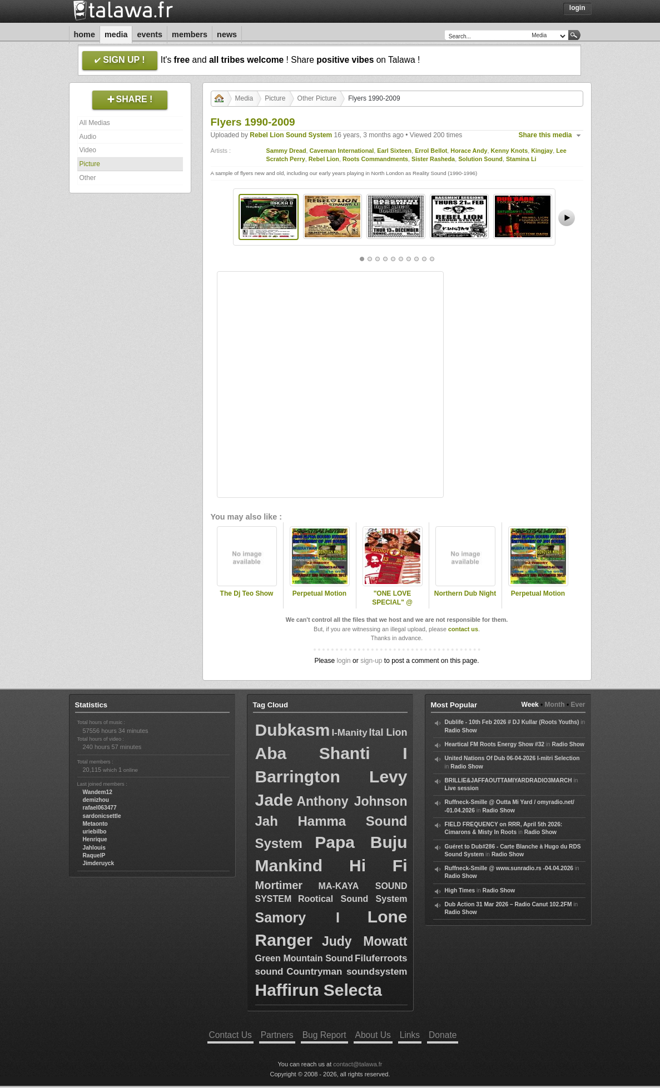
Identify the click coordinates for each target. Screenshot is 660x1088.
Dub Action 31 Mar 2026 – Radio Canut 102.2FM (508, 904)
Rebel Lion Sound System (291, 135)
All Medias (95, 123)
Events (149, 34)
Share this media (545, 135)
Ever (577, 704)
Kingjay (542, 150)
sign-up (371, 661)
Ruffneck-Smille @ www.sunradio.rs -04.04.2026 (509, 868)
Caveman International (342, 150)
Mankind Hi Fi (331, 865)
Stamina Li (521, 159)
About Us (373, 1035)
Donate (442, 1035)
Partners (277, 1035)
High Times (460, 890)
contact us (463, 629)
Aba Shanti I (331, 753)
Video (88, 150)
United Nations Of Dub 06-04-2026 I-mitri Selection (512, 758)
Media (116, 34)
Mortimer (279, 885)
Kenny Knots (509, 150)
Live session (462, 788)
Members (189, 34)
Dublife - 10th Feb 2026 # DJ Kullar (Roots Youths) (512, 722)
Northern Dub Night (465, 593)
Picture (90, 164)
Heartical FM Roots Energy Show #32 (494, 744)
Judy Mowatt (365, 941)
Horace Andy (468, 150)
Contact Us (230, 1035)
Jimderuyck (99, 863)
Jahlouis (94, 848)
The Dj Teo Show (247, 593)
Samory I (297, 917)
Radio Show (461, 730)
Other (88, 178)
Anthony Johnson (351, 801)
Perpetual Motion (319, 593)
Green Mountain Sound (304, 958)
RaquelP (94, 855)
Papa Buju (361, 842)
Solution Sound (480, 159)
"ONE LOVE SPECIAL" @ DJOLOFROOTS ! (392, 603)
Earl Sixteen (394, 150)
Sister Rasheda (433, 159)
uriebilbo (95, 832)
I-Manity (349, 732)
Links (410, 1035)
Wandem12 (97, 792)
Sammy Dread (286, 150)
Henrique (95, 839)
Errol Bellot (431, 150)
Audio (88, 137)
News (227, 34)
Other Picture (317, 98)
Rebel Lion (324, 159)
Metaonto (95, 824)
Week (530, 704)
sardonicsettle (102, 816)
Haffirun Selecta (318, 990)
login (343, 661)
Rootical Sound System (352, 899)
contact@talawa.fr (357, 1064)
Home (84, 34)
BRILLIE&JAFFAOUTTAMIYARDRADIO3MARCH (508, 780)
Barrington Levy (331, 776)
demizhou (96, 800)
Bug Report (324, 1035)
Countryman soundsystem (346, 971)
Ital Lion (388, 732)
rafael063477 (100, 808)
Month (555, 704)
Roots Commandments (375, 159)
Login (577, 8)
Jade (274, 800)
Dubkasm (292, 730)
